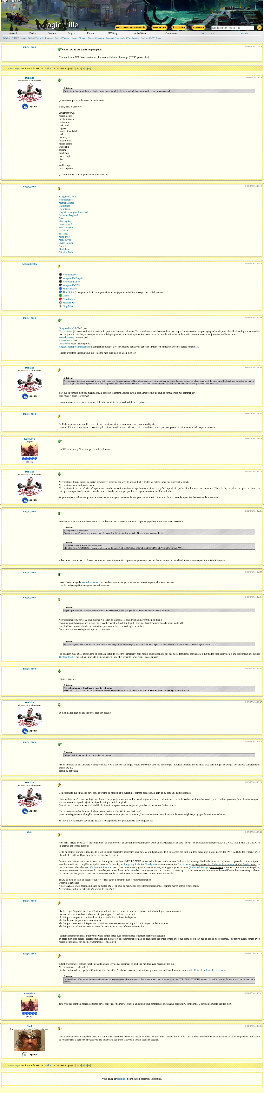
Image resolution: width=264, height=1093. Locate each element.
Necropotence (66, 199)
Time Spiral (68, 292)
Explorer (144, 38)
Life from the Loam (99, 867)
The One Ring (66, 657)
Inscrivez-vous (208, 33)
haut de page (13, 69)
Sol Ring (63, 233)
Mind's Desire (66, 227)
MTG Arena (155, 38)
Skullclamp (64, 249)
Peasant (109, 38)
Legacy (74, 38)
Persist (246, 864)
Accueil (13, 33)
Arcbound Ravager (199, 867)
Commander (120, 38)
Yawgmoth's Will (67, 196)
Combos (52, 33)
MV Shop (113, 33)
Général (6, 38)
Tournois (39, 38)
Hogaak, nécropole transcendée (74, 212)
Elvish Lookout (66, 242)
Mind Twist (64, 236)
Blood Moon (69, 299)
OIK (14, 38)
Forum (90, 33)
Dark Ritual (64, 209)
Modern (82, 38)
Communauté (172, 33)
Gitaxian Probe (66, 252)
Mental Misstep (66, 202)
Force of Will (65, 224)
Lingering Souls (132, 864)
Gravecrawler (184, 864)
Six (197, 346)
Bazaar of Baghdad (68, 215)
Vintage (65, 38)
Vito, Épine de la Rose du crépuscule (207, 970)
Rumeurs (49, 38)
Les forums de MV (30, 68)
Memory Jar (65, 221)
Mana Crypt (65, 239)
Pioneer (91, 38)
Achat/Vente (140, 33)
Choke (66, 295)
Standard (100, 38)
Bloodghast (150, 864)
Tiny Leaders (133, 38)
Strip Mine (68, 306)
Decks (32, 33)
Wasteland (64, 230)
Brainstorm (64, 205)
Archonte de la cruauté (223, 864)
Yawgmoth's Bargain (73, 278)
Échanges (22, 38)
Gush (61, 218)
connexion (244, 33)
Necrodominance (71, 281)
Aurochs (63, 246)
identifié (122, 1078)
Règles (71, 33)
